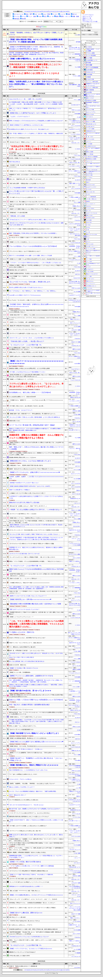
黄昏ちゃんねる (89, 215)
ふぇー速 (78, 787)
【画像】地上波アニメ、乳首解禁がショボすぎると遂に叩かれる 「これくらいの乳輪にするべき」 (35, 759)
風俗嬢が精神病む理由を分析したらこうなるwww (22, 457)
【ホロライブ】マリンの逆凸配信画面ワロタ (21, 729)
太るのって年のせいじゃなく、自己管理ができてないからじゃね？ (27, 637)
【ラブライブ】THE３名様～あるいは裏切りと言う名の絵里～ (26, 878)
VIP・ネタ (38, 14)
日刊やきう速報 (76, 410)
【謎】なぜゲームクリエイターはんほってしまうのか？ (24, 609)
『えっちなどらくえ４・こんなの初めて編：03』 (25, 565)
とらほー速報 (77, 414)
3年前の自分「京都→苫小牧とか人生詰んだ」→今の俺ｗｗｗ (25, 749)
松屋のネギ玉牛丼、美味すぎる (17, 665)
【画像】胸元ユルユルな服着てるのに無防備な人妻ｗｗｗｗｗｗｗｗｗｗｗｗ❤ (36, 741)
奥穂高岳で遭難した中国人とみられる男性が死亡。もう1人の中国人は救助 (29, 368)
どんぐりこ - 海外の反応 (92, 81)
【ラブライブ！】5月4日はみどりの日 (19, 138)
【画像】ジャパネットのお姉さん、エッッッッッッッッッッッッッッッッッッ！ (31, 242)
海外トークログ (90, 98)
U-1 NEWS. (77, 149)
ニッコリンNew (76, 817)
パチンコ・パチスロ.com (91, 169)
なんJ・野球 (46, 14)
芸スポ (75, 14)
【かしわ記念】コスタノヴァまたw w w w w (21, 709)
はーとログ (77, 596)
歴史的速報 (88, 179)
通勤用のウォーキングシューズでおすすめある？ (22, 952)
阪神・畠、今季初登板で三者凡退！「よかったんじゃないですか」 (27, 650)
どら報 (78, 784)
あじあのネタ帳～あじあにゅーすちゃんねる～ (74, 49)
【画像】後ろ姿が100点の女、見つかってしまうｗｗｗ (30, 691)
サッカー (55, 14)
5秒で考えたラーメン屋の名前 (17, 917)
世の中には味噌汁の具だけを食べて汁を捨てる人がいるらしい (26, 287)
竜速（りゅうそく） (75, 319)
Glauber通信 (77, 34)
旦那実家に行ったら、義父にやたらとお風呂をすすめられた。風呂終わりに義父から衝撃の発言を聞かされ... (36, 548)
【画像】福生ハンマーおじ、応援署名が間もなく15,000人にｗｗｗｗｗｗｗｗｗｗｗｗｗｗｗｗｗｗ (36, 518)
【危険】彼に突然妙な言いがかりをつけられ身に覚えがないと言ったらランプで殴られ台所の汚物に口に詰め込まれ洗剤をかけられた (36, 695)
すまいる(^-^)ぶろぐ (90, 278)
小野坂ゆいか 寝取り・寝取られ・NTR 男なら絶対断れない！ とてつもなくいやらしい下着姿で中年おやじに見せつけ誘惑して (36, 266)
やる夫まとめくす (76, 345)
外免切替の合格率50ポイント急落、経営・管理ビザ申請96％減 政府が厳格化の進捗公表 (33, 929)
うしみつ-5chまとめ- (75, 159)
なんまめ (88, 194)
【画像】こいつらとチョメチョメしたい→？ (21, 617)
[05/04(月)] (40, 11)
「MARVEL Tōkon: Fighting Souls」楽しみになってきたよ (24, 920)
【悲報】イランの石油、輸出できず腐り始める (25, 862)
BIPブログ (77, 274)
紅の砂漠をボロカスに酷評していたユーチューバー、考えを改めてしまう (29, 129)
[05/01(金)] (60, 11)
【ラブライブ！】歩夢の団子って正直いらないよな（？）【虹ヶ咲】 (28, 333)
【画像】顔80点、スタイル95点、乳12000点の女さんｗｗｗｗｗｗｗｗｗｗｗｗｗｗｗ (32, 746)
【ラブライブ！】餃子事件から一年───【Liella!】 (23, 514)
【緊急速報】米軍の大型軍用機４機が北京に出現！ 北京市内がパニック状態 (35, 604)
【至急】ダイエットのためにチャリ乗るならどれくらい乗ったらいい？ (28, 171)
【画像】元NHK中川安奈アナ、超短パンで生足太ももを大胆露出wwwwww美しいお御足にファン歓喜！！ (36, 820)
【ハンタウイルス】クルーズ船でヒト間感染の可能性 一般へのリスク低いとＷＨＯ (32, 557)
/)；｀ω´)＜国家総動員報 (91, 196)
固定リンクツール (87, 20)
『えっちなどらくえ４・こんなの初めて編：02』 (25, 945)
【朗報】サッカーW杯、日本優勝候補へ (20, 672)
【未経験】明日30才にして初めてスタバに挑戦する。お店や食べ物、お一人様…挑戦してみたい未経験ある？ (36, 613)
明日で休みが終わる (14, 161)
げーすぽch (88, 224)
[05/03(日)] (47, 11)
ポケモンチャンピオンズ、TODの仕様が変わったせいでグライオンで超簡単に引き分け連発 (34, 530)
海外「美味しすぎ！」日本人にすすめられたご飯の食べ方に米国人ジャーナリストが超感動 (36, 448)
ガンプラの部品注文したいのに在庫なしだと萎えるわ (23, 800)
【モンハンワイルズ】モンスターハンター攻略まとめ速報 (74, 908)
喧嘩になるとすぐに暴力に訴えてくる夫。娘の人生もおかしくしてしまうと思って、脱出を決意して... (36, 835)
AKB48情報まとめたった (91, 285)
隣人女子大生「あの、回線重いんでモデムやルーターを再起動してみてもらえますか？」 (35, 808)
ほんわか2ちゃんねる (90, 184)
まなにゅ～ (77, 722)
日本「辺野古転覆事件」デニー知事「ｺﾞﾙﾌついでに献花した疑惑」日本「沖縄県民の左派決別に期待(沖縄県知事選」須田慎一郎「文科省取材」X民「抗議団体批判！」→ (36, 587)
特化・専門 (29, 14)
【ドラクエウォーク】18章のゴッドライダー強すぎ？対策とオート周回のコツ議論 (31, 543)
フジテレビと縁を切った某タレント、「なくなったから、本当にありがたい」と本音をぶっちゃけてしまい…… (36, 385)
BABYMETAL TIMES (90, 217)
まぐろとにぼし (89, 288)
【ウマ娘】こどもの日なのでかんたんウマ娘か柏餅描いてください (27, 372)
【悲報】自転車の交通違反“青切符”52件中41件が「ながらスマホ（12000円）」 (30, 486)
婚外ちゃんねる (76, 349)
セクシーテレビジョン (90, 283)
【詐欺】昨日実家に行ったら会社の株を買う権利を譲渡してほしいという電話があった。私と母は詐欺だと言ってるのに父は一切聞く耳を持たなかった (36, 375)
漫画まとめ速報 (76, 669)
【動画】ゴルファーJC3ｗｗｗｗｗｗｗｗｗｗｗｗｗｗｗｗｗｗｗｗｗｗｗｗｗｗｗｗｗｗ (36, 362)
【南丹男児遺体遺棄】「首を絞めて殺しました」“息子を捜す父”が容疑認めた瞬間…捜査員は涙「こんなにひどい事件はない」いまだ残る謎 (36, 933)
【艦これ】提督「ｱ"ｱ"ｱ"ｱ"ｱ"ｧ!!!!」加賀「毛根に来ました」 (25, 890)
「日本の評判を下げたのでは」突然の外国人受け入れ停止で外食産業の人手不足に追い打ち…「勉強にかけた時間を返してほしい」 (36, 311)
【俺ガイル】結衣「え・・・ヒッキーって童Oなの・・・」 (25, 578)
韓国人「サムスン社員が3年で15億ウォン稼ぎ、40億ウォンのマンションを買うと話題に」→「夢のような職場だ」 (36, 940)
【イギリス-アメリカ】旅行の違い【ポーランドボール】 (24, 553)
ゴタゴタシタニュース (74, 849)
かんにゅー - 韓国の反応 (92, 87)
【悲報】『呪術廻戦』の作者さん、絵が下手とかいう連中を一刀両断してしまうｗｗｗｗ (36, 34)
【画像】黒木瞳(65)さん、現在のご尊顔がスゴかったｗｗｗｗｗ (33, 765)
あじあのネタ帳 (90, 79)
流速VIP (78, 490)
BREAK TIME (89, 222)
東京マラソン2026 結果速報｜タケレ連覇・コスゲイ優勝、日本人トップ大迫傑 (30, 255)
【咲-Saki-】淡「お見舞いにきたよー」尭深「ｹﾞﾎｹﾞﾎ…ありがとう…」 (28, 506)
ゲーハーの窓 (77, 469)
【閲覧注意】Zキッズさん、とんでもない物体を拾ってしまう (30, 461)
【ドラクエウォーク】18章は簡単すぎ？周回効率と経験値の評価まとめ (28, 871)
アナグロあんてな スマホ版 (90, 21)
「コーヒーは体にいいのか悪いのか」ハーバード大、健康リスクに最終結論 (31, 866)
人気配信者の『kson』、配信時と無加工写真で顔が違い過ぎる (26, 465)
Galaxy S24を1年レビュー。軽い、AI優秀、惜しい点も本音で (25, 99)
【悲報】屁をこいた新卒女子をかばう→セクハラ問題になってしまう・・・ (35, 113)
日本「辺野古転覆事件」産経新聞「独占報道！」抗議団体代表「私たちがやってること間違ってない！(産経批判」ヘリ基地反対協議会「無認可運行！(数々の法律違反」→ (35, 681)
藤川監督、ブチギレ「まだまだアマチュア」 (21, 410)
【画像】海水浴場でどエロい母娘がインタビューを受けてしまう (34, 733)
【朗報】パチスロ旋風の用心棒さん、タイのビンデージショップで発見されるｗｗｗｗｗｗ (36, 895)
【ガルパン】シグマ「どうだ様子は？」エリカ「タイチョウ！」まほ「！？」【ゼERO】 (33, 899)
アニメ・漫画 (32, 16)
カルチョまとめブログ (91, 119)
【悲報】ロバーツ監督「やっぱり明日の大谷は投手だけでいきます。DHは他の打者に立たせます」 (36, 259)
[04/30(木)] (66, 11)
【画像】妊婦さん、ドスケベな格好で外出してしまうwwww (25, 717)
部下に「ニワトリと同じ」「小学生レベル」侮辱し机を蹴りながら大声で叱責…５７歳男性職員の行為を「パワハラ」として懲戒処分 (36, 848)
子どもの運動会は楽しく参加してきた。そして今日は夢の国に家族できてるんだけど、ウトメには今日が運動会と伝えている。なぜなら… (36, 348)
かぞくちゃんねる (76, 549)
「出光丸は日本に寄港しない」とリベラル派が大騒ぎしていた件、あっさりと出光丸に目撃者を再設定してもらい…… (36, 147)
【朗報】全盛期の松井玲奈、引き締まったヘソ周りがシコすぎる (26, 273)
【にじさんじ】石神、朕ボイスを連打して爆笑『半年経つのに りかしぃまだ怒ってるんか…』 (34, 534)
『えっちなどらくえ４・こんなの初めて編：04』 (25, 345)
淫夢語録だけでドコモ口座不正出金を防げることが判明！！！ (26, 886)
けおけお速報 (89, 220)
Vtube (40, 16)
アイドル (17, 16)
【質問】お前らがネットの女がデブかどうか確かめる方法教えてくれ (28, 356)
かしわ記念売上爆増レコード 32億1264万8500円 (22, 396)
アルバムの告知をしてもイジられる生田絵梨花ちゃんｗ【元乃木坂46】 (33, 246)
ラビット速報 (77, 202)
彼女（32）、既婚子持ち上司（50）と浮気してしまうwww (25, 179)
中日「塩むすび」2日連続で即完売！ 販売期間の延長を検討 (29, 704)
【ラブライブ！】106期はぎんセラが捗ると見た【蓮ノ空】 (25, 831)
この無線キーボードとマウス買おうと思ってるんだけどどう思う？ (27, 493)
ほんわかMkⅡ (76, 526)
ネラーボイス (77, 863)
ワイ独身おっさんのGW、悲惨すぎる (21, 632)
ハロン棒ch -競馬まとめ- (91, 199)
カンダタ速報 (77, 291)
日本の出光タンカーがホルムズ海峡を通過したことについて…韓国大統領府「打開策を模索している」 (35, 65)
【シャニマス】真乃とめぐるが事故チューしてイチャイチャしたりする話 (29, 882)
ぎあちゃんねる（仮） (74, 162)
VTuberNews (77, 220)
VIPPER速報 (77, 113)
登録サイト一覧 (87, 18)
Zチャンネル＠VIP (75, 125)
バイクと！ (88, 253)
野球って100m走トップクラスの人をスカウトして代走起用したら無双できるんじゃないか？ (36, 120)
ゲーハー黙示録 (89, 154)
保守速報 (78, 41)
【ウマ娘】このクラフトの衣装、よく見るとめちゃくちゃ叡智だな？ (28, 825)
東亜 (69, 14)
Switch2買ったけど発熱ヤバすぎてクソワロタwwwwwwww (25, 295)
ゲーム (24, 16)
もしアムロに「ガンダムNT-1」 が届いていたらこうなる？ (25, 300)
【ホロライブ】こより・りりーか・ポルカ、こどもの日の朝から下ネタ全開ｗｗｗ (31, 338)
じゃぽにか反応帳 (89, 271)
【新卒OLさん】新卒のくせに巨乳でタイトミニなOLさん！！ (34, 74)
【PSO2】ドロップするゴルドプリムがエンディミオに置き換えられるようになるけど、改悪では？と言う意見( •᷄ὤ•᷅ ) (36, 224)
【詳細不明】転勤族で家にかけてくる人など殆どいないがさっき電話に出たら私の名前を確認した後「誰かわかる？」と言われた (36, 574)
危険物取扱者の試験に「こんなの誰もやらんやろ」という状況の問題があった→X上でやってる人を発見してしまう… (36, 856)
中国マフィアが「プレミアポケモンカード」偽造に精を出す (25, 642)
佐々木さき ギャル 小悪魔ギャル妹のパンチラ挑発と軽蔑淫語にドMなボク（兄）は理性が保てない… (35, 238)
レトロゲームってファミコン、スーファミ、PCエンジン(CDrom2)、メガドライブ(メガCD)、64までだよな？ (36, 318)
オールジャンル (18, 14)
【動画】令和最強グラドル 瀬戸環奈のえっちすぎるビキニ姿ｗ (26, 125)
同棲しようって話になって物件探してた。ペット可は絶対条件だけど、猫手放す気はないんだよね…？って (35, 109)
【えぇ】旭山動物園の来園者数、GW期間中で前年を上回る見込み (27, 187)
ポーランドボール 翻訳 (74, 554)
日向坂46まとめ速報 (91, 100)
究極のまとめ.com (76, 750)
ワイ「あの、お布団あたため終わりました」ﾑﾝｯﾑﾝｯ (23, 774)
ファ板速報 (77, 952)
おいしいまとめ (76, 421)
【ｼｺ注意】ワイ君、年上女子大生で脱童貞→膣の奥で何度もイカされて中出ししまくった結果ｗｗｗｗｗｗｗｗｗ (36, 166)
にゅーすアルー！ (76, 369)
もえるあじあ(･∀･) (75, 104)
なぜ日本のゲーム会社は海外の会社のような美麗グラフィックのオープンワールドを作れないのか (36, 497)
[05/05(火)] (34, 11)
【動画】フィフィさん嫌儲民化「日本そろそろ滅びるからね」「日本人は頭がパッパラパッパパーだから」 (36, 753)
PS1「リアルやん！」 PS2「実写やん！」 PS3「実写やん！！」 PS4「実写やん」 (33, 291)
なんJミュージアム (75, 473)
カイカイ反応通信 (91, 55)
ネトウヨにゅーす (76, 956)
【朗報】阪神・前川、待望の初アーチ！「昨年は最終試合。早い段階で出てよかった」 (32, 413)
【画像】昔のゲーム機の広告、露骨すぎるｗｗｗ (25, 913)
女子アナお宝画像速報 (92, 67)
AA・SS (51, 16)
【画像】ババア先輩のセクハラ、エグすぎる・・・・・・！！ (26, 379)
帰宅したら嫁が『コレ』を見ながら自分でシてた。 (23, 726)
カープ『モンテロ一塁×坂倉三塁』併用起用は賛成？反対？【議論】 (32, 425)
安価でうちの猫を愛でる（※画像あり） (20, 489)
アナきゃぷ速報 (76, 75)
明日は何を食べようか (74, 867)
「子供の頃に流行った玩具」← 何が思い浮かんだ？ (26, 341)
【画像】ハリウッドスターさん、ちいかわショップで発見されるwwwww (30, 948)
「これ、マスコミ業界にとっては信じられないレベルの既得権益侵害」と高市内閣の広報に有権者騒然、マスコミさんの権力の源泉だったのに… (36, 624)
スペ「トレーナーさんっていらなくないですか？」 (23, 329)
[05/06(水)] (27, 11)
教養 (57, 16)
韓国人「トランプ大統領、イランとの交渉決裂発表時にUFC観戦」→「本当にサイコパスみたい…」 (36, 561)
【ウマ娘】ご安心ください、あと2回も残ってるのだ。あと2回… (26, 406)
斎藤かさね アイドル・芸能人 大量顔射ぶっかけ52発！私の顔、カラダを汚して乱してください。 (35, 352)
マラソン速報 (77, 99)
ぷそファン (88, 141)
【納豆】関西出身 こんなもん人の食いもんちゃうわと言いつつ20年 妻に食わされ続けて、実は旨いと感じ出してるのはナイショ (36, 525)
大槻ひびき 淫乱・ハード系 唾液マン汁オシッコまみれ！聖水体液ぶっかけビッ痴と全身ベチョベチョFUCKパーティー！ (36, 592)
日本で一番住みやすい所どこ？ (17, 795)
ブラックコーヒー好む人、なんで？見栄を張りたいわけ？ (25, 251)
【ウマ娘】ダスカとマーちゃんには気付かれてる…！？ (24, 197)
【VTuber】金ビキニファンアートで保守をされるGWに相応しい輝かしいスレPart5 (31, 219)
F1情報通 (88, 77)
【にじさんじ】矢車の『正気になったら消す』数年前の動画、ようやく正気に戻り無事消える (34, 417)
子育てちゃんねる (76, 110)
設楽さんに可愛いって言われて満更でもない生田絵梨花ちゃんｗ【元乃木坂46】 (36, 700)
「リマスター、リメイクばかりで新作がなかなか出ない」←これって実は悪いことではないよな (35, 262)
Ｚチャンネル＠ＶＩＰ (90, 203)
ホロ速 (78, 730)
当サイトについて (87, 16)
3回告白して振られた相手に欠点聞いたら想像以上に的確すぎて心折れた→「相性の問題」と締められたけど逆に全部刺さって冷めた (36, 685)
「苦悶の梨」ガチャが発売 (17, 216)
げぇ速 (78, 117)
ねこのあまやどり (89, 269)
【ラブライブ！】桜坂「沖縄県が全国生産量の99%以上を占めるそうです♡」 (30, 229)
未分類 (24, 18)
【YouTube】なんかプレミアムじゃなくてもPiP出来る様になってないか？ (29, 936)
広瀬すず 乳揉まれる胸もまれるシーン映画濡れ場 (23, 966)
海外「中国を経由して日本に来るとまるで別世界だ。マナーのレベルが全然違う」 (33, 233)
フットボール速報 (90, 128)
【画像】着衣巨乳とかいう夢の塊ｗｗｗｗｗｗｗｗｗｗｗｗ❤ (30, 599)
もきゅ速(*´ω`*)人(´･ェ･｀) (91, 246)
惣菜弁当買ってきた (14, 420)
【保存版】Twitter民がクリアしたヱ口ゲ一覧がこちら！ (24, 482)
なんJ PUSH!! (88, 189)
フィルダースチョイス (74, 259)
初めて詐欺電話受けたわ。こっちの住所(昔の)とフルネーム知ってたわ (28, 770)
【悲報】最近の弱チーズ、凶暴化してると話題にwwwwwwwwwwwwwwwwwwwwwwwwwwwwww (35, 315)
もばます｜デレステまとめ (91, 213)
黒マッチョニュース (75, 323)
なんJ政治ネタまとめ (91, 146)
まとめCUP (77, 179)
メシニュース (77, 647)
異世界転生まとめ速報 (91, 158)
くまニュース (77, 216)
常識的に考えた (76, 206)
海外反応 (17, 18)
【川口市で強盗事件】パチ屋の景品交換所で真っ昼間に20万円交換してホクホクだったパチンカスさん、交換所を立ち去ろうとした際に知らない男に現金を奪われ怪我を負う (36, 538)
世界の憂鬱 (89, 65)
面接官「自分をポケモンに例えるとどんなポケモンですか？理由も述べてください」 (32, 469)
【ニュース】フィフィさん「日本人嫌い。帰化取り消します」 (30, 282)
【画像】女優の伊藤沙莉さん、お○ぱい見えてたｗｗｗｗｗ (32, 59)
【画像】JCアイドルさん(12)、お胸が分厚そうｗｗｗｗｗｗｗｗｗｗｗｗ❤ (34, 472)
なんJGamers (77, 967)
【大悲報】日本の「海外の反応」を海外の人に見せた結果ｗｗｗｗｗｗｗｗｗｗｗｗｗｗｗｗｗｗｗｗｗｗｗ (36, 305)
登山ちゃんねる (90, 114)
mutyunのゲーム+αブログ (91, 187)
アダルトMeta (77, 155)
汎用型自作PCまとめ (75, 498)
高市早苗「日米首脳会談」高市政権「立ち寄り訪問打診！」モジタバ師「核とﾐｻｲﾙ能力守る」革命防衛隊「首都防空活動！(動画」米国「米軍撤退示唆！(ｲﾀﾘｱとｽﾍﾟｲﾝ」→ (36, 53)
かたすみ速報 (77, 845)
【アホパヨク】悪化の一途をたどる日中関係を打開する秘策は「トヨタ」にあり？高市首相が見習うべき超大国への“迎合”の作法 (36, 843)
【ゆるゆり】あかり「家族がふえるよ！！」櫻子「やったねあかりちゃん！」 (30, 142)
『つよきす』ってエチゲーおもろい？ (19, 116)
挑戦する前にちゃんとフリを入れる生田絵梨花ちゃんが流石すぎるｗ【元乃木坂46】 (36, 570)
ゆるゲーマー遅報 (76, 342)
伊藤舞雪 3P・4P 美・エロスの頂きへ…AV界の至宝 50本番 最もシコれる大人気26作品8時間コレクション (36, 175)
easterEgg (88, 227)
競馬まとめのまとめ (75, 397)
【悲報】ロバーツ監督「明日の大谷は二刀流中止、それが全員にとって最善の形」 (31, 874)
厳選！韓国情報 (90, 89)
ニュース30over (89, 177)
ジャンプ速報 (89, 259)
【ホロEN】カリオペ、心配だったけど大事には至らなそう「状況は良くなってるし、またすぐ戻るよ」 (36, 654)
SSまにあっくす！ (75, 142)
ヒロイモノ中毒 (90, 109)
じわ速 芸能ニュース (91, 60)
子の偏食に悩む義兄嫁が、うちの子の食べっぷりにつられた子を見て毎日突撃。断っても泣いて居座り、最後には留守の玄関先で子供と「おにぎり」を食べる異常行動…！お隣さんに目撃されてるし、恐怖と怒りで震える (36, 721)
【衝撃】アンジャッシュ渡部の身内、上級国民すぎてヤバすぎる (31, 676)
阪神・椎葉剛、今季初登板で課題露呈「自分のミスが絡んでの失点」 (28, 852)
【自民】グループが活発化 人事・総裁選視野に (22, 322)
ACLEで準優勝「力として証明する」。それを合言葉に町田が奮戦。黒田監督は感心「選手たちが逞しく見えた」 (36, 277)
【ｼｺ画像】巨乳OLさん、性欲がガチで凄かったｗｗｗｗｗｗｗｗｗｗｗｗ (29, 582)
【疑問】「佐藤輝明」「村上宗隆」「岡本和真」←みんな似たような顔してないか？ (32, 783)
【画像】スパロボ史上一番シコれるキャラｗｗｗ (23, 668)
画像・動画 (75, 16)
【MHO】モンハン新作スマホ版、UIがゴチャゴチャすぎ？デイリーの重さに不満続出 (32, 907)
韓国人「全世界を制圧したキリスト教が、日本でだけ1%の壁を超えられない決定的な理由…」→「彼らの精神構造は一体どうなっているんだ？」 (36, 84)
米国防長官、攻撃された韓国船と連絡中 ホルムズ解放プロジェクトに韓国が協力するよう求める (36, 436)
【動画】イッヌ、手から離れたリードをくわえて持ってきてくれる (27, 201)
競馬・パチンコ (65, 16)
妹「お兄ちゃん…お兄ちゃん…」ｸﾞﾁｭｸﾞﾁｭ (20, 925)
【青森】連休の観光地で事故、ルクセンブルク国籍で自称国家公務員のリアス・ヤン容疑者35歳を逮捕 (35, 41)
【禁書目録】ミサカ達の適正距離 (18, 212)
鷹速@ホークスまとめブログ (92, 273)
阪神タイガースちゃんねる (91, 234)
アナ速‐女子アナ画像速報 (91, 156)
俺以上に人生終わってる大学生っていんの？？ (22, 787)
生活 (45, 16)
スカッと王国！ (76, 686)
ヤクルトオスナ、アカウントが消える (20, 779)
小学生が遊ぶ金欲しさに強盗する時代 (19, 955)
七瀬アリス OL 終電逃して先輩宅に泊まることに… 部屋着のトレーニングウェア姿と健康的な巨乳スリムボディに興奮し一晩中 (36, 453)
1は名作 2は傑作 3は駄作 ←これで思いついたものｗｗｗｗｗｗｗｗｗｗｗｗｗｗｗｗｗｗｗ (36, 477)
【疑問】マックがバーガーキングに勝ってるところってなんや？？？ (28, 596)
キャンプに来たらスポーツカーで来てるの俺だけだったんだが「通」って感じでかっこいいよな (36, 192)
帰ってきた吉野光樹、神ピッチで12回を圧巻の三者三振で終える (26, 661)
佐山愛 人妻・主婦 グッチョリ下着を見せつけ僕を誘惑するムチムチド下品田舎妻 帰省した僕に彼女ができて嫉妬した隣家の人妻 (36, 154)
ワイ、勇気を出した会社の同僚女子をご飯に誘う (22, 647)
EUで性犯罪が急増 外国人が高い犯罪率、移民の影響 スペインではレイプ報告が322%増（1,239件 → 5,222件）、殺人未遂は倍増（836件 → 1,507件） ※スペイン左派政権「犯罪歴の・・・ (36, 104)
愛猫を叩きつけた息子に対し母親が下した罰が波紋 (24, 502)
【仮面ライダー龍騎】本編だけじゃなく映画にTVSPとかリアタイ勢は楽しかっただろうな (33, 209)
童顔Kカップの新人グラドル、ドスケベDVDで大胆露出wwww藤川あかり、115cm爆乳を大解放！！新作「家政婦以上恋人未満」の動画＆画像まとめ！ (36, 429)
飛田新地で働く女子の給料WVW (18, 270)
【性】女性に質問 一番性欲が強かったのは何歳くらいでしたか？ (27, 183)
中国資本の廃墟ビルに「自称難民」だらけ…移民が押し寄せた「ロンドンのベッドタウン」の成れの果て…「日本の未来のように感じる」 (36, 839)
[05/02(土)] (53, 11)
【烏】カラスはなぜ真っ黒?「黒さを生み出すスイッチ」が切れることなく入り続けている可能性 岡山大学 (36, 205)
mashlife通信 (77, 363)
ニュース (62, 14)
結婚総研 (88, 201)
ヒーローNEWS (76, 209)
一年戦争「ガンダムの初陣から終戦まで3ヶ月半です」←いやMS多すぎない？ (35, 509)
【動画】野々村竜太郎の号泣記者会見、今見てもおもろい (25, 325)
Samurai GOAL (77, 277)
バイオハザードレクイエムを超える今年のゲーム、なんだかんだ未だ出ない (29, 813)
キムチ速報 (77, 67)
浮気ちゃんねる (76, 726)
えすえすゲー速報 (76, 329)
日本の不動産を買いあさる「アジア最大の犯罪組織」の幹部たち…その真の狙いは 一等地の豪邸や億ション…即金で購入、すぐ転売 (36, 521)
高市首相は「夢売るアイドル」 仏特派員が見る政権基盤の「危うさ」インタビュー (32, 902)
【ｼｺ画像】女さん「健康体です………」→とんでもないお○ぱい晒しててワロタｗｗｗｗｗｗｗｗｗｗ (36, 401)
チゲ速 (87, 229)
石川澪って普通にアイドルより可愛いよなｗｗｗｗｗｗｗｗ (25, 158)
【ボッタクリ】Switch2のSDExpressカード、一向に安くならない (26, 805)
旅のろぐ (88, 236)
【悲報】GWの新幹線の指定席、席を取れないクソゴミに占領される (27, 738)
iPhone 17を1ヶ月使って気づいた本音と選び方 (21, 657)
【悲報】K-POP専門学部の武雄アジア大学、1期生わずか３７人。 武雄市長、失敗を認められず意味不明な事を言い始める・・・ (36, 48)
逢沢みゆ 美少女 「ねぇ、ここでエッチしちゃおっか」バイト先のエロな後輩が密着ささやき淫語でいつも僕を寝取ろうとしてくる (36, 713)
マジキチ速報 (77, 326)
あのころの (88, 210)
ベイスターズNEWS (75, 134)
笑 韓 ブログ (89, 136)
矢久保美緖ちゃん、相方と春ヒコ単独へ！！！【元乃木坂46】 (30, 392)
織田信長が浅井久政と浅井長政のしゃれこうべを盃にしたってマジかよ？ (29, 816)
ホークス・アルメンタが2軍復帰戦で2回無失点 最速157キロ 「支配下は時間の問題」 (33, 791)
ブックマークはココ (88, 14)
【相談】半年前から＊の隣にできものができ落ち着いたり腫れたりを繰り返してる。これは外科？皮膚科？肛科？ (36, 443)
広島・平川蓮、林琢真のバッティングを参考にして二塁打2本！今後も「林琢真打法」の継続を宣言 (36, 133)
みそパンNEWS (76, 557)
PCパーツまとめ (76, 493)
